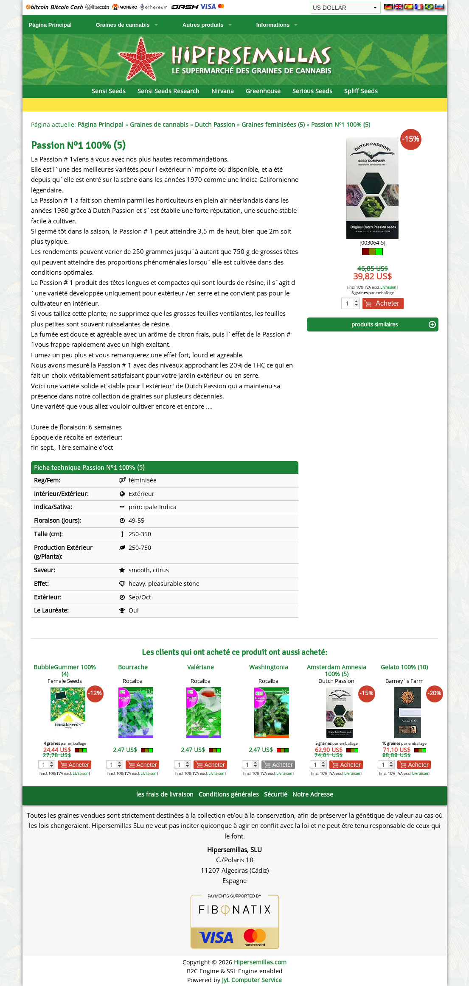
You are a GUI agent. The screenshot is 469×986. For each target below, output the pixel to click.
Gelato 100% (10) (404, 667)
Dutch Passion (215, 124)
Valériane (200, 667)
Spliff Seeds (361, 91)
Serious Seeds (312, 91)
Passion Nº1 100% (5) (340, 124)
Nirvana (222, 91)
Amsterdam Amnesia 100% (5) (336, 670)
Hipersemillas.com (260, 962)
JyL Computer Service (252, 980)
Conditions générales (229, 794)
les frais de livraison (165, 794)
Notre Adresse (312, 794)
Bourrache (133, 667)
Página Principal (50, 25)
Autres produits (203, 25)
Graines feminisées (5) (273, 124)
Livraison (388, 287)
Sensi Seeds (109, 91)
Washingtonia (268, 667)
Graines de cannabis (123, 25)
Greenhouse (263, 91)
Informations (273, 25)
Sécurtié (275, 794)
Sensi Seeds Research (168, 91)
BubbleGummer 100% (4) (65, 670)
